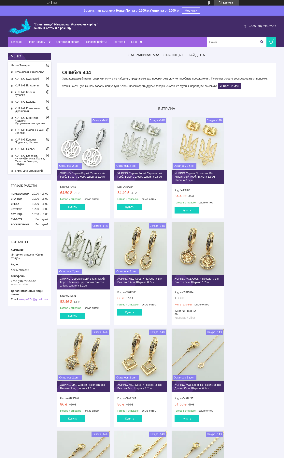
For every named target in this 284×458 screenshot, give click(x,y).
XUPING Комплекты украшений (27, 110)
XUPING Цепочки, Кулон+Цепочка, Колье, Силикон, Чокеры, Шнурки (30, 160)
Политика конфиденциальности (176, 454)
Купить (72, 205)
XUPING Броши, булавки (25, 93)
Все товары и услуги (165, 433)
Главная (16, 41)
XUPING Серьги (25, 149)
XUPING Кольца (25, 101)
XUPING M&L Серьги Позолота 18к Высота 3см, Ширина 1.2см (138, 277)
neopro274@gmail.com (33, 299)
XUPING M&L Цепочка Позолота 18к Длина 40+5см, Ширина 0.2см (249, 382)
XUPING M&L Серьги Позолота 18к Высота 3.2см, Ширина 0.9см (82, 277)
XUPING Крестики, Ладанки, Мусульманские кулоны (30, 120)
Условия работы (96, 41)
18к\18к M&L (231, 86)
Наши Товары (36, 41)
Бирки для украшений (29, 170)
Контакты (119, 41)
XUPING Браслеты (27, 85)
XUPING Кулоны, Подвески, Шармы (26, 141)
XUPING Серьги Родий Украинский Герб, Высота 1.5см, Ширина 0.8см (138, 173)
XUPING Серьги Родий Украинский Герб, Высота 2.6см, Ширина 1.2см (82, 173)
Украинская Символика (30, 72)
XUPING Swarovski (27, 78)
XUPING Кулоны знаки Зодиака (29, 131)
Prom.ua (158, 450)
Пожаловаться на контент (143, 454)
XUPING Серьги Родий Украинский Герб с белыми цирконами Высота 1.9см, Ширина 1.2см (250, 175)
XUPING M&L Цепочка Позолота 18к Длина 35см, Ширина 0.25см (136, 382)
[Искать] (261, 42)
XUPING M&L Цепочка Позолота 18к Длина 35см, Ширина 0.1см (81, 382)
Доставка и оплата (67, 41)
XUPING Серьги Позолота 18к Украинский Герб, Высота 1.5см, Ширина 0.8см (192, 175)
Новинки (191, 10)
